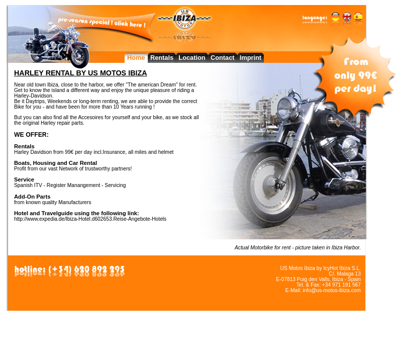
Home (136, 57)
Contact (223, 57)
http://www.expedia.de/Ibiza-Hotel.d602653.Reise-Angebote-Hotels (90, 219)
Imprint (250, 57)
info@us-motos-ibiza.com (332, 290)
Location (191, 57)
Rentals (161, 57)
